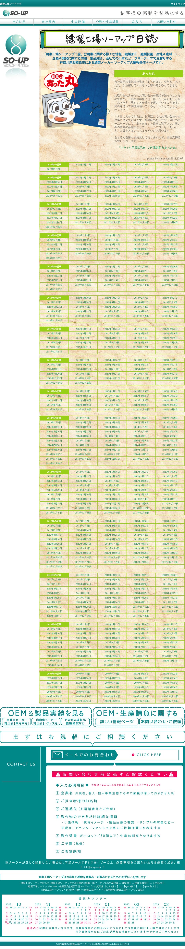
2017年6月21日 (112, 338)
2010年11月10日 (83, 660)
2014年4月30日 (112, 431)
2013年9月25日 (83, 503)
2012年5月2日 (141, 534)
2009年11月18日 (170, 696)
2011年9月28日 (83, 606)
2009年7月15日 (170, 682)
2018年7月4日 (141, 306)
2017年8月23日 (83, 342)
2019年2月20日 (170, 266)
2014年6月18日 (170, 436)
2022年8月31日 (112, 191)
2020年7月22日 (170, 244)
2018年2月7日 (141, 297)
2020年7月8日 (141, 244)
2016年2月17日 (170, 360)
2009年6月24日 (83, 682)
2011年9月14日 (54, 606)
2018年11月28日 (141, 316)
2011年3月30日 (141, 584)
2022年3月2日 (170, 177)
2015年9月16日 (141, 405)
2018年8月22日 (83, 311)
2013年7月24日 (141, 494)
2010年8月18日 (83, 651)
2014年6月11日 (141, 436)
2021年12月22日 (54, 227)
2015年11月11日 (112, 409)
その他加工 (158, 883)
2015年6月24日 (112, 400)
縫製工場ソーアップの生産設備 (101, 883)
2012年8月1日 (83, 548)
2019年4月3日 (112, 271)
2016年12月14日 (54, 382)
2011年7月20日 (141, 597)
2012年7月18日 (170, 543)
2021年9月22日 (170, 217)
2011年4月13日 (54, 588)
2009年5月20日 (83, 678)
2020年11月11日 (112, 253)
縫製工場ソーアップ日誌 (129, 889)
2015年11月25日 (141, 409)
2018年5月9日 (170, 302)
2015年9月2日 (112, 405)
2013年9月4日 (141, 499)
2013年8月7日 (54, 499)
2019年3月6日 (54, 271)
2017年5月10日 (170, 333)
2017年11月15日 (112, 347)
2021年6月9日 (112, 213)
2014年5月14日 (170, 431)
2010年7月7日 (83, 647)
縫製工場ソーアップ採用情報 (99, 889)
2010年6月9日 (112, 642)
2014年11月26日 (83, 458)
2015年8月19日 (83, 405)
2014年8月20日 (112, 445)
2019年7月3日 (141, 275)
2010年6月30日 (54, 647)
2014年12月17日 (170, 458)
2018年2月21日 (170, 297)
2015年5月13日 (170, 395)
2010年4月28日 (112, 638)
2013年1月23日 (141, 471)
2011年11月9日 (112, 611)
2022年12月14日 (170, 195)
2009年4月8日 (112, 673)
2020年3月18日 (83, 240)
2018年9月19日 (141, 311)
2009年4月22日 (170, 673)
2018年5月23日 (54, 306)
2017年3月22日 (83, 333)
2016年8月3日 (83, 373)
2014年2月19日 (112, 422)
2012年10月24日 (112, 557)
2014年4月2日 (141, 427)
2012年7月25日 (54, 548)
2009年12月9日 (112, 701)
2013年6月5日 (83, 490)
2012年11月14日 (54, 562)
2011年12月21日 (112, 616)
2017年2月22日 (170, 329)
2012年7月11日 (141, 543)
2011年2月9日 (83, 579)
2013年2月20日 (112, 476)
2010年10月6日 (112, 656)
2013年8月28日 (112, 499)
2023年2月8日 (141, 164)
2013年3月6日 (170, 476)
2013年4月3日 (112, 481)
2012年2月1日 (54, 525)
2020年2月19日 (170, 235)
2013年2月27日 (141, 476)
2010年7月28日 (170, 647)
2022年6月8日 (83, 186)
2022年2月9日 (141, 177)
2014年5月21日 (54, 436)
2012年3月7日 (54, 530)
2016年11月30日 (170, 378)
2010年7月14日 (112, 647)
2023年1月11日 (83, 164)
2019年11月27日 (141, 284)
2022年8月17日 (83, 191)
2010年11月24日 (141, 660)
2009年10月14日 (54, 696)
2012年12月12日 (170, 562)
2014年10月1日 (141, 449)
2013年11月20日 (170, 508)
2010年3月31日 (141, 633)
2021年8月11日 (83, 217)
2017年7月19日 (170, 338)
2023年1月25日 (112, 164)
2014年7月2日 (83, 440)
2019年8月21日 (83, 280)
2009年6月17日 (54, 682)
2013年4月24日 (54, 485)
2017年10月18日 (54, 347)
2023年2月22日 (170, 164)
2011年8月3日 (54, 602)
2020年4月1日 (112, 240)
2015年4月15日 (141, 395)
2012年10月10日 (54, 557)
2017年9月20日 (141, 342)
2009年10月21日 (83, 696)
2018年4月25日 (141, 302)
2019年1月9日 (83, 266)
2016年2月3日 (141, 360)
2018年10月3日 (170, 311)
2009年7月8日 (141, 682)
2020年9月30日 (170, 249)
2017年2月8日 (141, 329)
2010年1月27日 (170, 624)
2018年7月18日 (170, 306)
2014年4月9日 (170, 427)
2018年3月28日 (83, 302)
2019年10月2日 (170, 280)
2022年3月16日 (54, 182)
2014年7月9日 (112, 440)
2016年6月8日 (112, 369)
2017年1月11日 (83, 329)
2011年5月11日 (141, 588)
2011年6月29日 (54, 597)
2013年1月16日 (112, 471)
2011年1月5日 (83, 575)
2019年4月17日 (141, 271)
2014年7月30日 (54, 445)
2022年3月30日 (83, 182)
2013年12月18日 (112, 512)
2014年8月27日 (141, 445)
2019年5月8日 (170, 271)
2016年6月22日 (141, 369)
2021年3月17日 (83, 208)
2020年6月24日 (112, 244)
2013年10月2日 (112, 503)
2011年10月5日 (112, 606)
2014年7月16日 (141, 440)
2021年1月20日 (112, 204)
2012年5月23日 (83, 539)
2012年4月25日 (112, 534)
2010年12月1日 (170, 660)
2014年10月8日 (170, 449)
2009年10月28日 (112, 696)
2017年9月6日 (112, 342)
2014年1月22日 (141, 418)
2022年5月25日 (54, 186)
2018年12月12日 (170, 316)
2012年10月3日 (170, 553)
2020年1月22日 (112, 235)
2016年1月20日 (112, 360)
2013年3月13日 (54, 481)
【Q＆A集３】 (149, 886)
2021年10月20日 (83, 222)
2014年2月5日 (54, 422)
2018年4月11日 (112, 302)
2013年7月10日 (83, 494)
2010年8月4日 (54, 651)
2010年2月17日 (112, 629)
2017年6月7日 (83, 338)
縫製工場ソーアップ (81, 943)
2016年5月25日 (83, 369)
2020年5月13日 (170, 240)
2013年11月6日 (112, 508)
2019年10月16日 (54, 284)
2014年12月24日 (54, 463)
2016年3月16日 (83, 364)
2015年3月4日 (54, 395)
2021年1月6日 (83, 204)
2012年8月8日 (112, 548)
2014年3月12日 (54, 427)
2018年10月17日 (54, 316)
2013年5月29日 (54, 490)
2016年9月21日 (170, 373)
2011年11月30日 (170, 611)
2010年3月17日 (83, 633)
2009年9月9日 (83, 691)
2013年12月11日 (83, 512)
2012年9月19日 (112, 553)
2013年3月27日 (83, 481)
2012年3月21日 (112, 530)
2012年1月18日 (141, 521)
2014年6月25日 (54, 440)
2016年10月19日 (83, 378)
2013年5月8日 (112, 485)
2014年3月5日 (170, 422)
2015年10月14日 (54, 409)
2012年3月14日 (83, 530)
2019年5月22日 (54, 275)
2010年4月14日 (54, 638)
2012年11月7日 (170, 557)
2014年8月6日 (83, 445)
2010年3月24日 (112, 633)
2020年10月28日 (83, 253)
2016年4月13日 (141, 364)
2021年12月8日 (170, 222)
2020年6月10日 (83, 244)
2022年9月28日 (170, 191)
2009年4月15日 (141, 673)
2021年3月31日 (112, 208)
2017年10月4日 (170, 342)
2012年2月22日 (141, 525)
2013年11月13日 (141, 508)
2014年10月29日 (112, 454)
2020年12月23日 (54, 258)
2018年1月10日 (83, 297)
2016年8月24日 (112, 373)
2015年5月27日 (54, 400)
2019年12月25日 (54, 289)
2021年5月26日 (83, 213)
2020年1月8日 (83, 235)
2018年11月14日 (112, 316)
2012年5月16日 (54, 539)
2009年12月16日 (141, 701)
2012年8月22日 (141, 548)
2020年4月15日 (141, 240)
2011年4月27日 (112, 588)
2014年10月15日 (54, 454)
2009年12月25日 (170, 701)
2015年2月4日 (141, 391)
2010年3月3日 (170, 629)
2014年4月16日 (54, 431)
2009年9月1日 (54, 691)
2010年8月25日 (112, 651)
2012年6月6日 (141, 539)
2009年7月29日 (83, 687)
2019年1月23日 (112, 266)
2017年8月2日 (54, 342)
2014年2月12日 (83, 422)
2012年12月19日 (54, 566)
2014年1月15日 (112, 418)
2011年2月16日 (112, 579)
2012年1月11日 (112, 521)
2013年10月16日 (170, 503)
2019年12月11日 (170, 284)
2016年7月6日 (170, 369)
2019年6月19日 (112, 275)
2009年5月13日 (54, 678)
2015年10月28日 (83, 409)
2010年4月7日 (170, 633)
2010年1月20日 (141, 624)
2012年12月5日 (141, 562)
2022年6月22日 (112, 186)
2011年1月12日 (112, 575)
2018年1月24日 (112, 297)
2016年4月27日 (170, 364)
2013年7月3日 (54, 494)
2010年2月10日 (83, 629)
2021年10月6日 (54, 222)
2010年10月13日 (141, 656)
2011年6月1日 (83, 593)
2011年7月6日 (83, 597)
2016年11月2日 (112, 378)
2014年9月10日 (54, 449)
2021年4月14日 (141, 208)
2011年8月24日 (112, 602)
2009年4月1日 (83, 673)
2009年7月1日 (112, 682)
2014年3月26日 (112, 427)
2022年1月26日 (112, 177)
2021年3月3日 (54, 208)
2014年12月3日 (112, 458)
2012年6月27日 (83, 543)
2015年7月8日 (141, 400)
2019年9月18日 (141, 280)
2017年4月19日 (141, 333)
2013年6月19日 (141, 490)
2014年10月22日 (83, 454)
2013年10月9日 (141, 503)
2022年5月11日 (170, 182)
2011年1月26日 (170, 575)
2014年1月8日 (83, 418)
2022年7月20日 (170, 186)
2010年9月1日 (141, 651)
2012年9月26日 (141, 553)
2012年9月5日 (54, 553)
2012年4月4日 (170, 530)
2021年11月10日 (112, 222)
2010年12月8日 (54, 665)
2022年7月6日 (141, 186)
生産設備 (77, 22)
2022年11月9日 (112, 195)
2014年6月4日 (112, 436)
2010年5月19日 (170, 638)
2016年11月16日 (141, 378)
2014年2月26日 (141, 422)
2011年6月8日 (112, 593)
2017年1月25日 (112, 329)
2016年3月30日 (112, 364)
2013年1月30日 (170, 471)
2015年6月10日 (83, 400)
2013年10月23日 (54, 508)
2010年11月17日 (112, 660)
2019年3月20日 (83, 271)
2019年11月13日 (112, 284)
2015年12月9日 (170, 409)
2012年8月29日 (170, 548)
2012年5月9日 (170, 534)
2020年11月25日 (141, 253)
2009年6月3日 (141, 678)
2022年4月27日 (141, 182)
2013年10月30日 (83, 508)
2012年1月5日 (83, 521)
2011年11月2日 (83, 611)
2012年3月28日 (141, 530)
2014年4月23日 (83, 431)
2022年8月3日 (54, 191)
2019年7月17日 (170, 275)
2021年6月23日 (141, 213)
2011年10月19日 (170, 606)
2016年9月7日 (141, 373)
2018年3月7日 (54, 302)
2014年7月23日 (170, 440)
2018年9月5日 (112, 311)
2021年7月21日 (54, 217)
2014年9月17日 (83, 449)
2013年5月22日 (170, 485)
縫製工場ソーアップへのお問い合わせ (63, 889)
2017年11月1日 (83, 347)
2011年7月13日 (112, 597)
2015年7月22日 (170, 400)
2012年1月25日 (170, 521)
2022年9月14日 (141, 191)
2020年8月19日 (83, 249)
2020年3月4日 (54, 240)
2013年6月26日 (170, 490)
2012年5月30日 (112, 539)
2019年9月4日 (112, 280)
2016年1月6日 (83, 360)
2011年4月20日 (83, 588)
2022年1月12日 (83, 177)
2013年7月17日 (112, 494)
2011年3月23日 (112, 584)
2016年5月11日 (54, 369)
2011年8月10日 (83, 602)
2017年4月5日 (112, 333)
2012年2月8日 (83, 525)
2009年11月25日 (54, 701)
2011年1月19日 (141, 575)
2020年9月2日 (112, 249)
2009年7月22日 (54, 687)
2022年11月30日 (141, 195)
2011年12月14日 (83, 616)
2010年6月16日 (141, 642)
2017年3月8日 (54, 333)
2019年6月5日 (83, 275)
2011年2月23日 (141, 579)
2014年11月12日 (170, 454)
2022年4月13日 (112, 182)
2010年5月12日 (141, 638)
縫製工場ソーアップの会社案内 (67, 883)
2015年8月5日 (54, 405)
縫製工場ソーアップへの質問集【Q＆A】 (137, 22)
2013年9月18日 (54, 503)
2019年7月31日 (54, 280)
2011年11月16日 (141, 611)
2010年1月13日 (112, 624)
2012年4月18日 (83, 534)
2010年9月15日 (54, 656)
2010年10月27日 (54, 660)
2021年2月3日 (141, 204)
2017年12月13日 (170, 347)
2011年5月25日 (54, 593)
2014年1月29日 (170, 418)
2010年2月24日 (141, 629)
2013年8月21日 (83, 499)
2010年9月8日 (170, 651)
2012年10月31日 (141, 557)
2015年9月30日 (170, 405)
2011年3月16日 (83, 584)
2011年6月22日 (170, 593)
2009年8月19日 (141, 687)
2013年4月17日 (170, 481)
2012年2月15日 (112, 525)
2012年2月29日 (170, 525)
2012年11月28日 (112, 562)
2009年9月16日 (112, 691)
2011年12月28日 (141, 616)
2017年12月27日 (54, 351)
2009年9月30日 (141, 691)
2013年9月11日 (170, 499)
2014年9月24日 (112, 449)
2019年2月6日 (141, 266)
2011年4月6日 (170, 584)
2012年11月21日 (83, 562)
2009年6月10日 (170, 678)
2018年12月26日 (54, 320)
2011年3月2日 (170, 579)
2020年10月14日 (54, 253)
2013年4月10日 (141, 481)
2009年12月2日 (83, 701)
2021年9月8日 (141, 217)
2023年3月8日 (54, 169)
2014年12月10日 (141, 458)
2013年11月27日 (54, 512)
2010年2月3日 (54, 629)
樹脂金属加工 (142, 883)
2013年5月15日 (141, 485)
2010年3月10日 (54, 633)
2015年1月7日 (83, 391)
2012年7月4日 (112, 543)
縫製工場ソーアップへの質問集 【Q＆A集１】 (94, 886)
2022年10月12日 (54, 195)
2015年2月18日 (170, 391)
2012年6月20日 (54, 543)
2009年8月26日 (170, 687)
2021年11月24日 (141, 222)
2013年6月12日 (112, 490)
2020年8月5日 (54, 249)
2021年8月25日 (112, 217)
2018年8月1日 (54, 311)
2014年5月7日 (141, 431)
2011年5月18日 (170, 588)
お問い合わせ (166, 22)
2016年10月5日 (54, 378)
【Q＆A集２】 (130, 886)
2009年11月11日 (141, 696)
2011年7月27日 (170, 597)
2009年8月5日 (112, 687)
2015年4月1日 (112, 395)
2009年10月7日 (170, 691)
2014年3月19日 (83, 427)
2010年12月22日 (112, 665)
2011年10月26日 (54, 611)
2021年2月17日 (170, 204)
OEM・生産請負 (107, 22)
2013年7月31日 (170, 494)
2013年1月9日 (83, 471)
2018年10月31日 (83, 316)
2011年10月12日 (141, 606)
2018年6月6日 (83, 306)
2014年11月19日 (54, 458)
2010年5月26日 (54, 642)
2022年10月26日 (83, 195)
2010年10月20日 (170, 656)
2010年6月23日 (170, 642)
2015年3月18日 (83, 395)
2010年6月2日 (83, 642)
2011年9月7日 (170, 602)
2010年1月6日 (83, 624)
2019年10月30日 (83, 284)
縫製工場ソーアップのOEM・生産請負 (48, 886)
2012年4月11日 (54, 534)
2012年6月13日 (170, 539)
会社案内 (48, 22)
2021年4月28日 (170, 208)
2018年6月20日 (112, 306)
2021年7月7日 (170, 213)
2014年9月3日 (170, 445)
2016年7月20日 (54, 373)
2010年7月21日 (141, 647)
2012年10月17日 (83, 557)
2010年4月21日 (83, 638)
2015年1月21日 (112, 391)
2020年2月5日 (141, 235)
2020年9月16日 (141, 249)
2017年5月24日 (54, 338)
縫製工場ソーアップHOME (18, 22)
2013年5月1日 (83, 485)
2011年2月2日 (54, 579)
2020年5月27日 (54, 244)
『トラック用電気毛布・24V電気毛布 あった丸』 (147, 147)
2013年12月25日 (141, 512)
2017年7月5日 (141, 338)
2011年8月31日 (141, 602)
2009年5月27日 (112, 678)
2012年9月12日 (83, 553)
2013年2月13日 (83, 476)
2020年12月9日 (170, 253)
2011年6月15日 (141, 593)
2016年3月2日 (54, 364)
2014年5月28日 (83, 436)
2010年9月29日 (83, 656)
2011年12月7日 (54, 616)
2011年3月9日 (54, 584)
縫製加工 (126, 883)
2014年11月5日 (141, 454)
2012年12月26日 (83, 566)
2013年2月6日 (54, 476)
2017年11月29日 (141, 347)
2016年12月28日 (83, 382)
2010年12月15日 (83, 665)
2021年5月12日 (54, 213)
